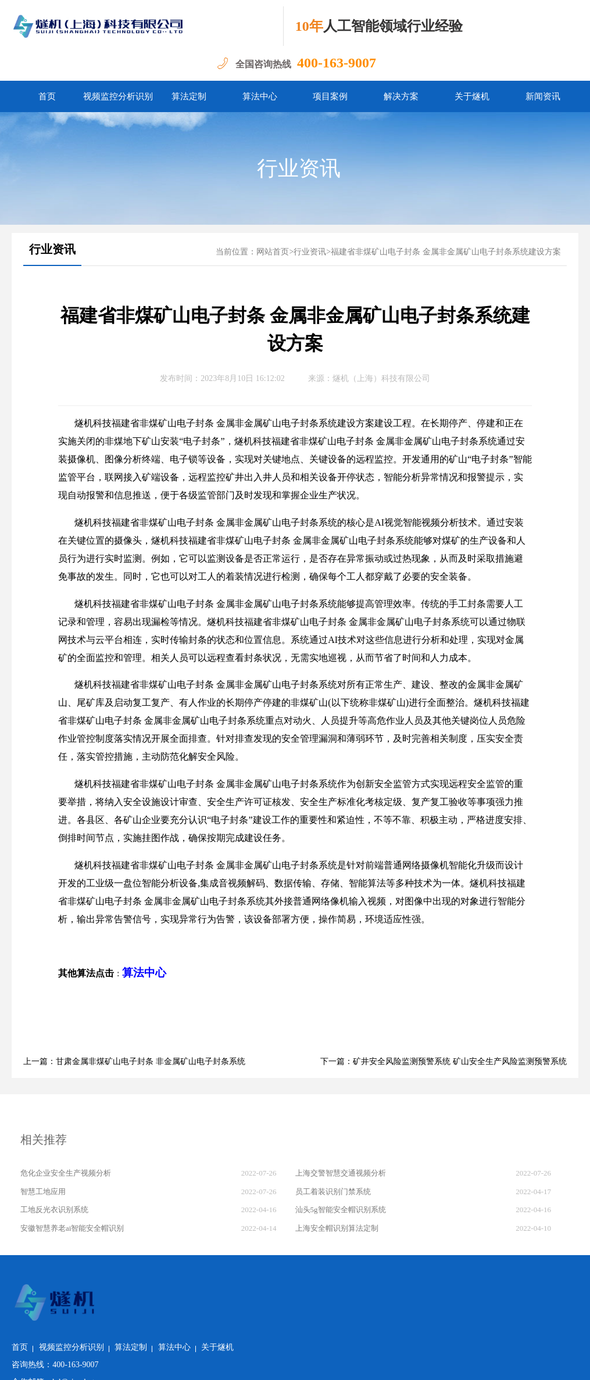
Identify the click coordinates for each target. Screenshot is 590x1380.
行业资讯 (299, 168)
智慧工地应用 (43, 1191)
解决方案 (401, 96)
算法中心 (259, 96)
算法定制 (188, 96)
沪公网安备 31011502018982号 (167, 1362)
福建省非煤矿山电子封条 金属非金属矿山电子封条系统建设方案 (446, 251)
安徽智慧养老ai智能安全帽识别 (72, 1228)
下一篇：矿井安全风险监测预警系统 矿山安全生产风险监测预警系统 (443, 1061)
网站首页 (272, 251)
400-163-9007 (336, 62)
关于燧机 (472, 96)
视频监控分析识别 (118, 96)
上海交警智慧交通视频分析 (340, 1173)
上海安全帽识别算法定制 (336, 1228)
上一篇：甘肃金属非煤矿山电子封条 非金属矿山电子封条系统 (134, 1061)
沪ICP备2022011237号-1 (275, 1362)
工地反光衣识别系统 (54, 1209)
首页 (47, 96)
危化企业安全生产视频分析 (65, 1173)
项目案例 (330, 96)
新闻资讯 (542, 96)
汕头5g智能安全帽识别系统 (340, 1209)
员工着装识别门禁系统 (333, 1191)
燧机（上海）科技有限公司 (381, 378)
